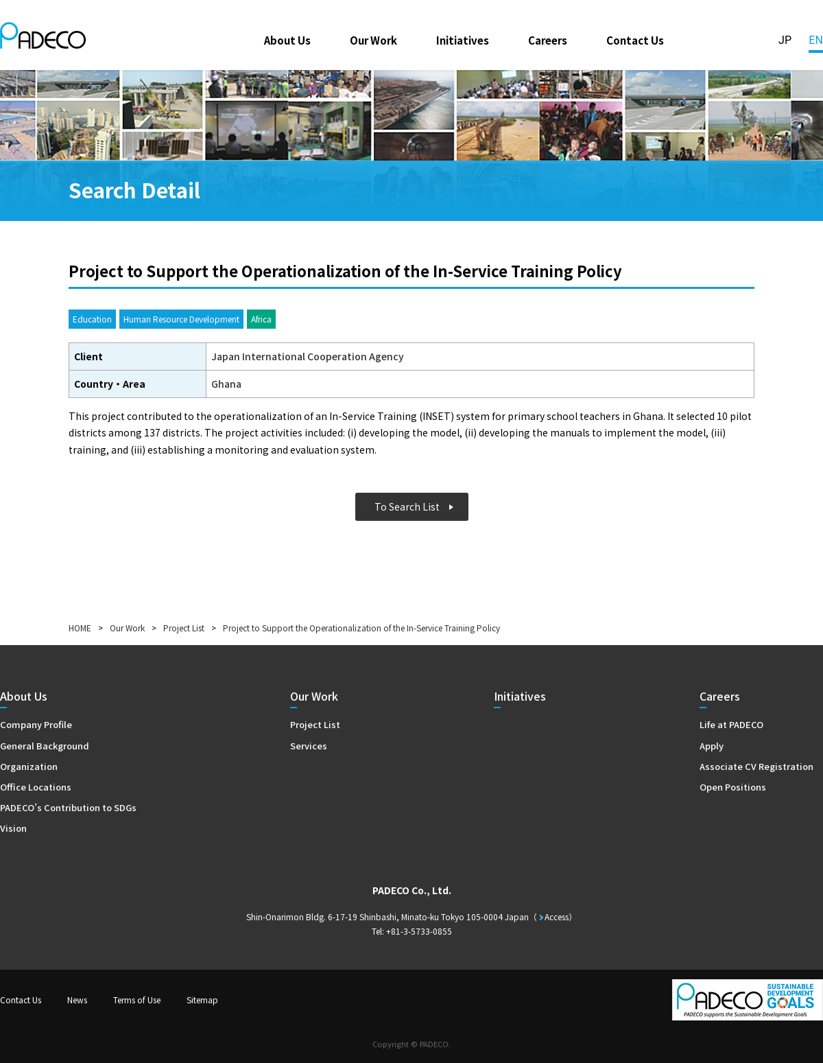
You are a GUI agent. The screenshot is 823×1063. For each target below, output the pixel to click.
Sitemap (202, 999)
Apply (712, 745)
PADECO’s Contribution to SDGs (68, 807)
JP (784, 40)
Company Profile (36, 724)
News (77, 999)
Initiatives (462, 39)
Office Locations (35, 786)
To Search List (407, 506)
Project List (183, 627)
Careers (547, 39)
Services (308, 745)
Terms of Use (136, 999)
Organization (29, 766)
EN (816, 40)
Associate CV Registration (756, 766)
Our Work (373, 39)
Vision (13, 827)
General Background (44, 745)
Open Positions (733, 786)
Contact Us (635, 39)
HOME (80, 627)
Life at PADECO (731, 724)
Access (557, 916)
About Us (287, 39)
